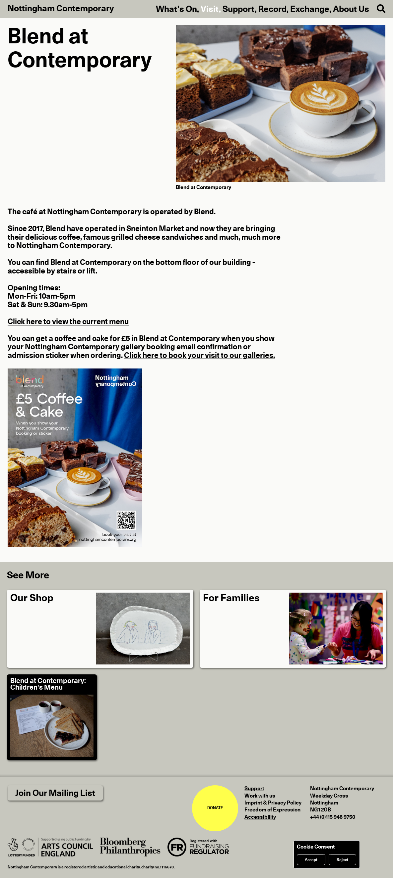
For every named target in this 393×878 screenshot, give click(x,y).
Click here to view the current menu (68, 322)
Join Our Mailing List (55, 793)
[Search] (377, 9)
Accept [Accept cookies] (311, 860)
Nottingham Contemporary (61, 8)
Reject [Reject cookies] (342, 860)
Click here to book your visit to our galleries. (199, 356)
